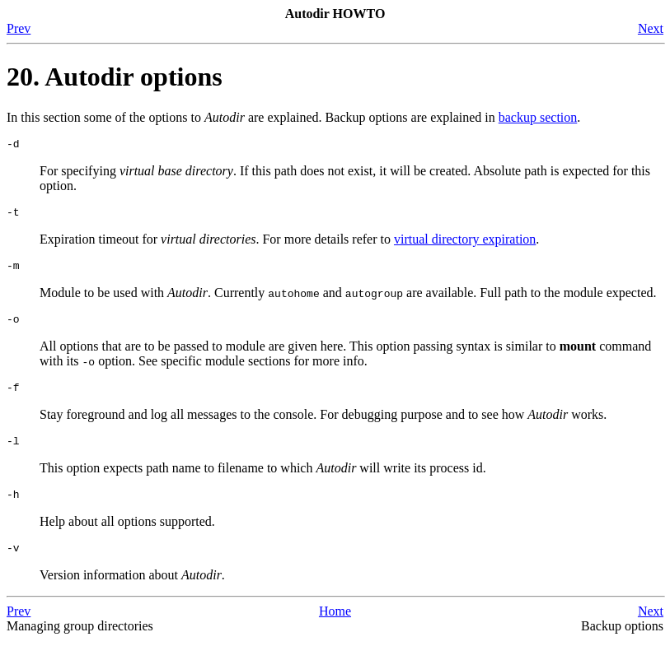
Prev (18, 28)
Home (335, 631)
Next (650, 28)
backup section (538, 117)
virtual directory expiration (465, 244)
